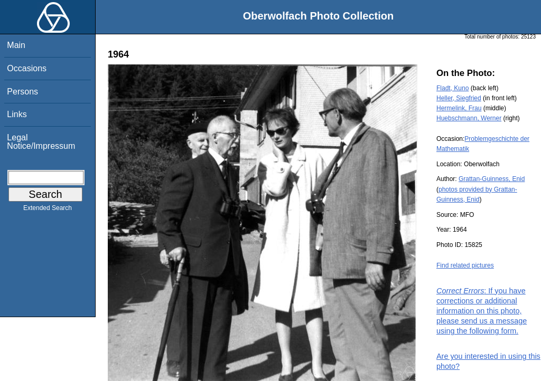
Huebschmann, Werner (468, 118)
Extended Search (47, 210)
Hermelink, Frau (458, 108)
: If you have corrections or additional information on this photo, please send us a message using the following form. (481, 311)
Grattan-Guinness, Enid (492, 179)
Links (16, 114)
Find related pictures (465, 265)
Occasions (26, 68)
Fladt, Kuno (452, 88)
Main (16, 45)
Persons (22, 91)
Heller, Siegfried (458, 98)
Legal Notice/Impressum (41, 141)
